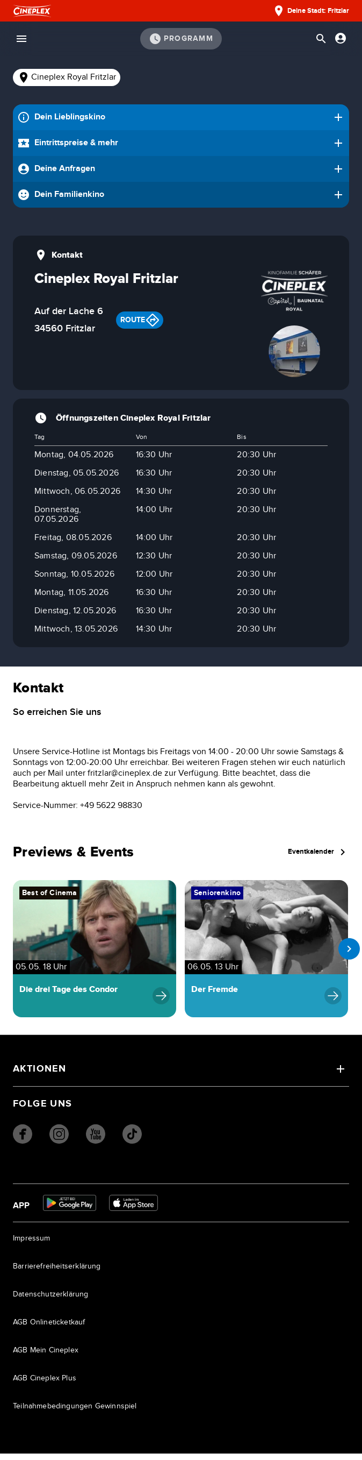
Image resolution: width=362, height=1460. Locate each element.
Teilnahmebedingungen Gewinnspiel (75, 1412)
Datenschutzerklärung (51, 1300)
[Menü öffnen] (21, 38)
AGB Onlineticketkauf (49, 1328)
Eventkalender (320, 854)
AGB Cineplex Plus (44, 1384)
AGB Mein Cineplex (45, 1356)
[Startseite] (32, 11)
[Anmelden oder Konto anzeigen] (340, 38)
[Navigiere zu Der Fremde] (266, 953)
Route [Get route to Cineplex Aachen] (139, 320)
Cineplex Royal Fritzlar (66, 77)
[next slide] (347, 953)
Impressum (31, 1245)
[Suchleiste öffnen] (321, 38)
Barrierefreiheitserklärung (57, 1272)
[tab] (66, 78)
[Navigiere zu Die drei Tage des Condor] (94, 953)
